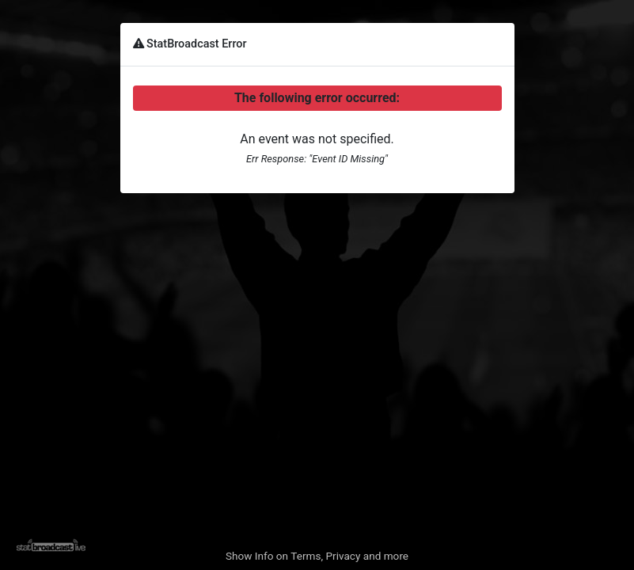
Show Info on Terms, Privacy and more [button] (317, 555)
